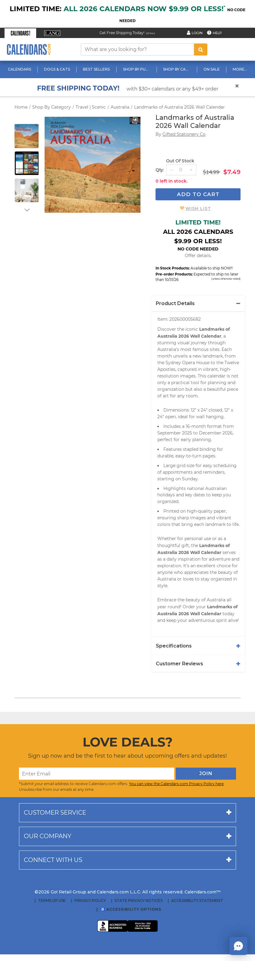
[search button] (200, 49)
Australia (120, 107)
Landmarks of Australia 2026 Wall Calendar (179, 107)
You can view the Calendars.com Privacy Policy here (176, 783)
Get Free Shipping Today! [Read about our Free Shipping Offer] (121, 32)
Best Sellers (96, 69)
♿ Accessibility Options (130, 909)
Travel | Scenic (91, 107)
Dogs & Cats (57, 69)
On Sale (211, 69)
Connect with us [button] (53, 860)
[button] (20, 33)
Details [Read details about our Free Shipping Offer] (150, 33)
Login (197, 33)
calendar (216, 376)
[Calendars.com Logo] (29, 49)
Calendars (19, 69)
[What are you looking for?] (137, 49)
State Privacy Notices (138, 901)
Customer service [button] (55, 812)
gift (185, 545)
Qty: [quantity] (160, 170)
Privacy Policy (90, 901)
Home (20, 107)
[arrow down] (26, 210)
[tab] (198, 303)
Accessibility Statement (197, 901)
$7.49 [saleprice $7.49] (232, 172)
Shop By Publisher (137, 69)
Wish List (198, 208)
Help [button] (217, 33)
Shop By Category (177, 69)
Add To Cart (198, 194)
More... (240, 69)
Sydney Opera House (187, 362)
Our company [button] (47, 836)
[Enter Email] (96, 774)
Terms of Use (52, 901)
